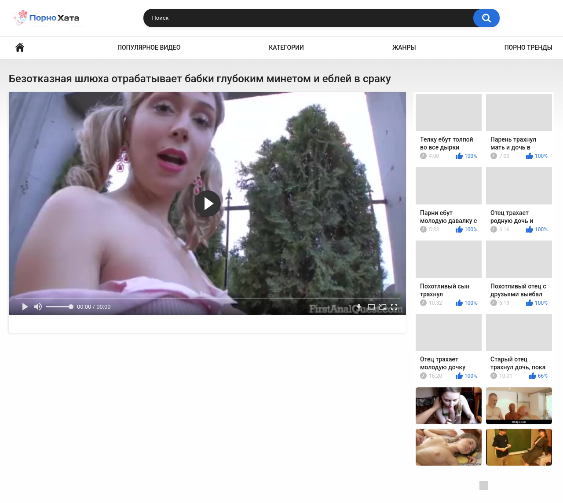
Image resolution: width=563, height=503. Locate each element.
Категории (286, 47)
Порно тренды (528, 47)
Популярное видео (148, 47)
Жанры (404, 47)
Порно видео (20, 47)
